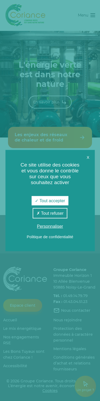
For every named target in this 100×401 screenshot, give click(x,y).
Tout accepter (50, 200)
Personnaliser (50, 226)
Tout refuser (50, 213)
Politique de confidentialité (50, 236)
